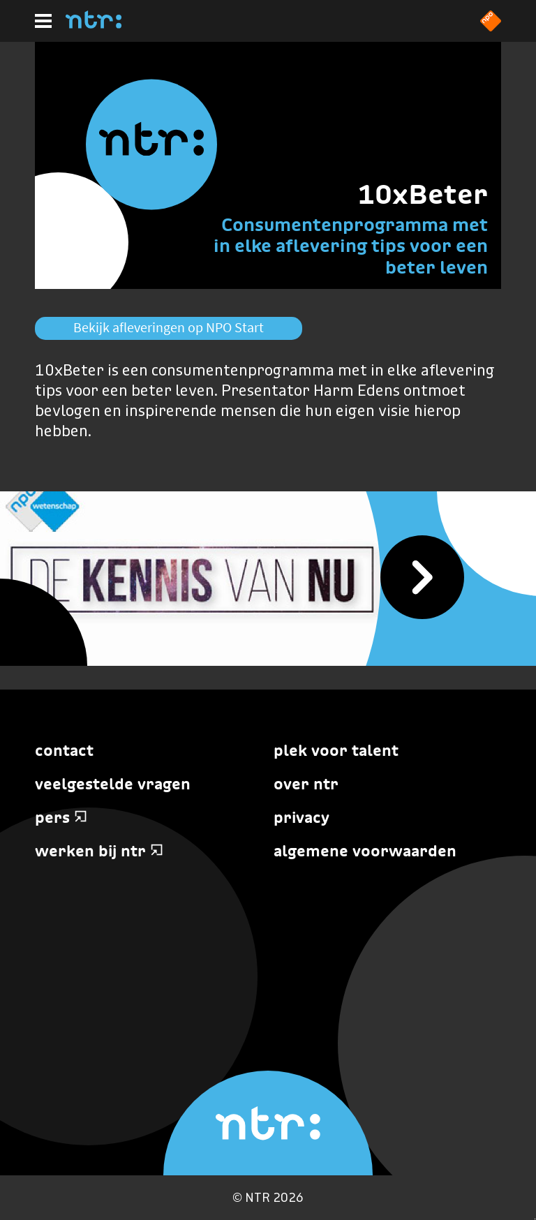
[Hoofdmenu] (43, 21)
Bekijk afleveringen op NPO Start (168, 327)
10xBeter (422, 194)
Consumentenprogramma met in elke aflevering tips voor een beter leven (351, 246)
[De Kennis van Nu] (268, 578)
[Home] (93, 24)
